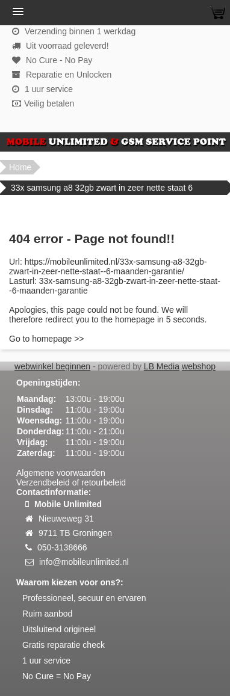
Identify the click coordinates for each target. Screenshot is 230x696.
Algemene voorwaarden (60, 473)
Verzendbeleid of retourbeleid (71, 482)
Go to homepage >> (46, 338)
